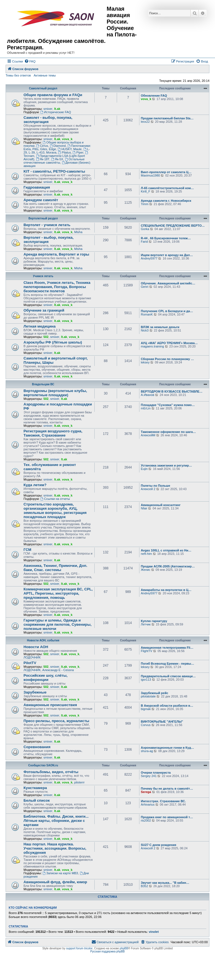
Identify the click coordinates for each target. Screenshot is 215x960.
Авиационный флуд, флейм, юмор (55, 882)
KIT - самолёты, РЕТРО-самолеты (54, 171)
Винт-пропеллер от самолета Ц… (166, 172)
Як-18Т (43, 159)
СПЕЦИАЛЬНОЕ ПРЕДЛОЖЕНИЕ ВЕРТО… (173, 225)
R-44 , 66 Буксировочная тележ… (166, 238)
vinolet (153, 931)
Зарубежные (35, 692)
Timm (144, 204)
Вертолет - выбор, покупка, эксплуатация (49, 239)
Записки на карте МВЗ (60, 873)
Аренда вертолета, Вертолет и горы (56, 254)
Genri (144, 286)
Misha (78, 232)
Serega (146, 792)
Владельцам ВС (43, 384)
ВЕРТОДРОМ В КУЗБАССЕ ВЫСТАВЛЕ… (171, 391)
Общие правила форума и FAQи (53, 95)
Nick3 (145, 330)
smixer (47, 108)
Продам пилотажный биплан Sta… (167, 118)
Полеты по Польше (155, 485)
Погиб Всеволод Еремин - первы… (167, 663)
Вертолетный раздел (43, 218)
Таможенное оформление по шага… (168, 431)
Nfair (144, 508)
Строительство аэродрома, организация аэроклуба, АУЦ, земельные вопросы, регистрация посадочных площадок (55, 510)
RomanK (147, 314)
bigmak (146, 709)
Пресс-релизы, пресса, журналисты (56, 721)
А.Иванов (147, 394)
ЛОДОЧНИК (32, 657)
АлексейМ (148, 435)
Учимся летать (43, 276)
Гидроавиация (37, 187)
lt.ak (57, 108)
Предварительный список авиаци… (168, 676)
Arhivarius (148, 804)
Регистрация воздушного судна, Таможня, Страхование (53, 433)
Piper (78, 152)
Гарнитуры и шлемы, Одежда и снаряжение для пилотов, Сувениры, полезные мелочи (58, 624)
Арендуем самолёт (41, 200)
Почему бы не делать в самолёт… (167, 788)
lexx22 (145, 121)
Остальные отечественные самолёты (54, 160)
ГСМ (27, 550)
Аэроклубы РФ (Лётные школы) (53, 342)
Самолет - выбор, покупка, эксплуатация (48, 119)
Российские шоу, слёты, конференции (45, 677)
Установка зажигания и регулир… (166, 465)
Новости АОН (36, 647)
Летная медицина (40, 326)
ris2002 (146, 820)
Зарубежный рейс (154, 693)
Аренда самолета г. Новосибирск (166, 200)
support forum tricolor (79, 948)
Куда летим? (35, 485)
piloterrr (79, 782)
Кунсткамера (35, 788)
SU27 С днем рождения (158, 845)
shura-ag (147, 751)
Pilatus (64, 152)
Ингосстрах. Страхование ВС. (163, 801)
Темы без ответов (18, 75)
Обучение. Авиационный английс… (168, 283)
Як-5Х (57, 159)
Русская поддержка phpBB (107, 951)
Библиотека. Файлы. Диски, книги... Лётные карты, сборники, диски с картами (56, 820)
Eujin (144, 468)
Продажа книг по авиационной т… (167, 817)
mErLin (146, 408)
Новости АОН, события (43, 640)
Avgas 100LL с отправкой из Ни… (166, 550)
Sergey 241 (148, 776)
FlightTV (146, 651)
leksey (145, 362)
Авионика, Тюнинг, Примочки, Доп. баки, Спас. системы (55, 568)
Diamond (58, 145)
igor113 (146, 679)
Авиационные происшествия (50, 705)
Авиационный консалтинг (161, 505)
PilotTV (30, 663)
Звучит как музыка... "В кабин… (165, 882)
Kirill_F (145, 191)
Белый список (37, 800)
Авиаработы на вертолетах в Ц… (166, 590)
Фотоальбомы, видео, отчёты (51, 772)
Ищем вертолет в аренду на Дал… (167, 255)
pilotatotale (148, 696)
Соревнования (37, 747)
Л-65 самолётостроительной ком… (167, 188)
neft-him (146, 553)
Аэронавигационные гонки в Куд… (167, 747)
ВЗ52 (144, 886)
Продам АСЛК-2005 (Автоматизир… (168, 566)
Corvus (146, 725)
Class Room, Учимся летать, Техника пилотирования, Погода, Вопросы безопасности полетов (57, 286)
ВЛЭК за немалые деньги (160, 327)
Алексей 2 (148, 489)
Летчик (146, 624)
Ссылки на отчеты (55, 498)
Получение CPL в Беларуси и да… (167, 311)
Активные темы (45, 75)
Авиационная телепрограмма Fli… (167, 647)
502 (45, 336)
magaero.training (152, 346)
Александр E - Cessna (58, 670)
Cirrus (42, 145)
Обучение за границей (44, 310)
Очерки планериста (156, 772)
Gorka (145, 229)
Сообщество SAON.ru (43, 765)
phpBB (124, 948)
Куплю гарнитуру (154, 621)
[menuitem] (30, 61)
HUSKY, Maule (69, 149)
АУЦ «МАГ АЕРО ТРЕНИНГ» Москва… (169, 343)
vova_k (146, 99)
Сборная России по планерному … (167, 359)
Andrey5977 (149, 258)
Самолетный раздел (43, 88)
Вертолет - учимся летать (47, 225)
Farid (144, 241)
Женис (145, 569)
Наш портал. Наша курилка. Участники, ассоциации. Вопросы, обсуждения (55, 848)
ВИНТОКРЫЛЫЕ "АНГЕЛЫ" (162, 721)
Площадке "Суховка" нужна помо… (168, 405)
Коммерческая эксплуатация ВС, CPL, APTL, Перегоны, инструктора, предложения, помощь (58, 593)
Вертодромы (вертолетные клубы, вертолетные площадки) (55, 393)
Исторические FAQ (55, 112)
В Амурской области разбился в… (167, 705)
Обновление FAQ (154, 95)
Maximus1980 (150, 175)
